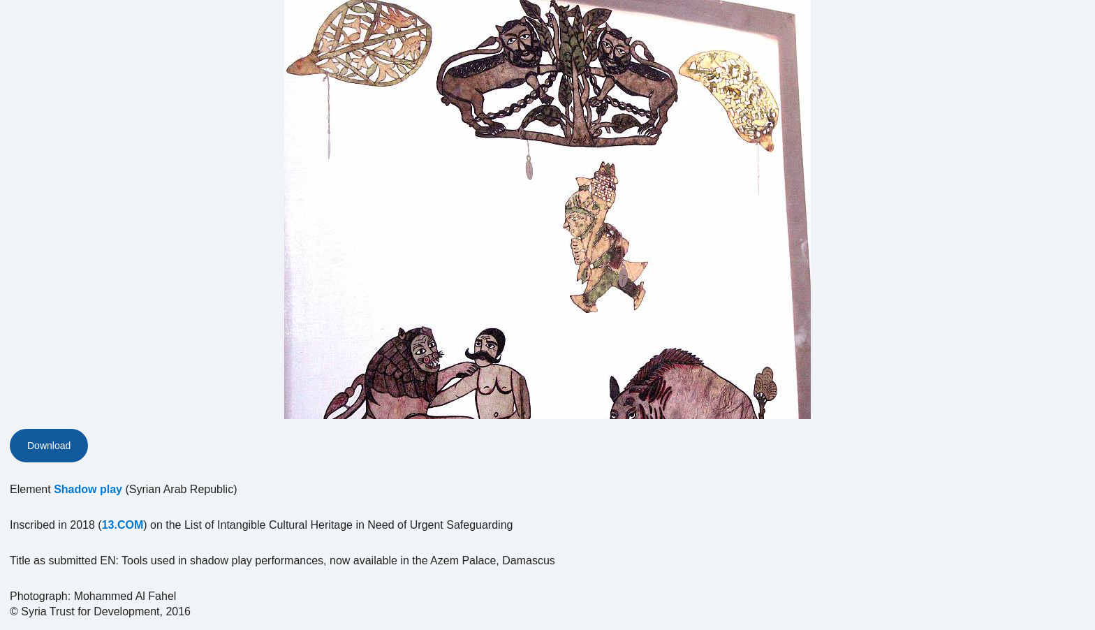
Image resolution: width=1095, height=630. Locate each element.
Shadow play (88, 489)
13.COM (123, 525)
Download (49, 445)
